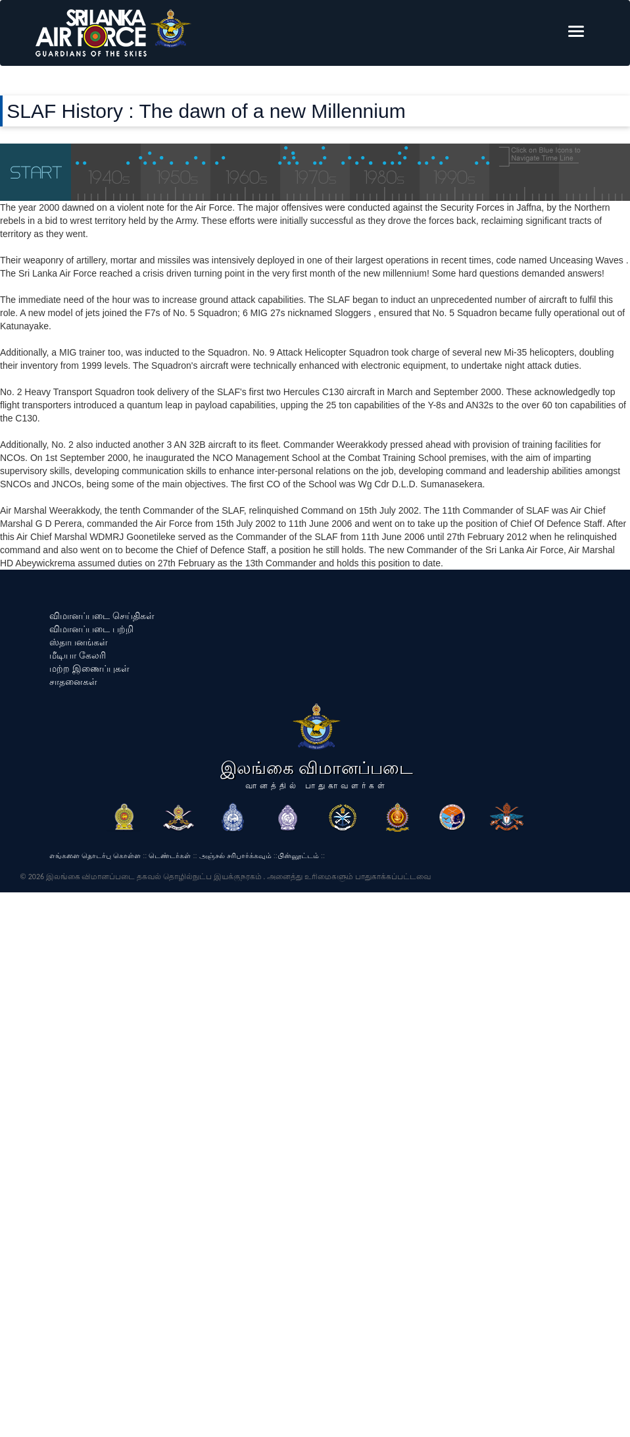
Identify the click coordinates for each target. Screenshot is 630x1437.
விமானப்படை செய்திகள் (102, 615)
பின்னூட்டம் (298, 855)
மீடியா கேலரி (77, 655)
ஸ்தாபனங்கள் (78, 642)
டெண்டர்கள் (170, 855)
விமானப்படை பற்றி (91, 629)
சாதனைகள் (73, 681)
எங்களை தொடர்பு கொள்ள (95, 855)
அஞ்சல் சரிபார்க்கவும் (235, 855)
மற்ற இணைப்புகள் (89, 668)
